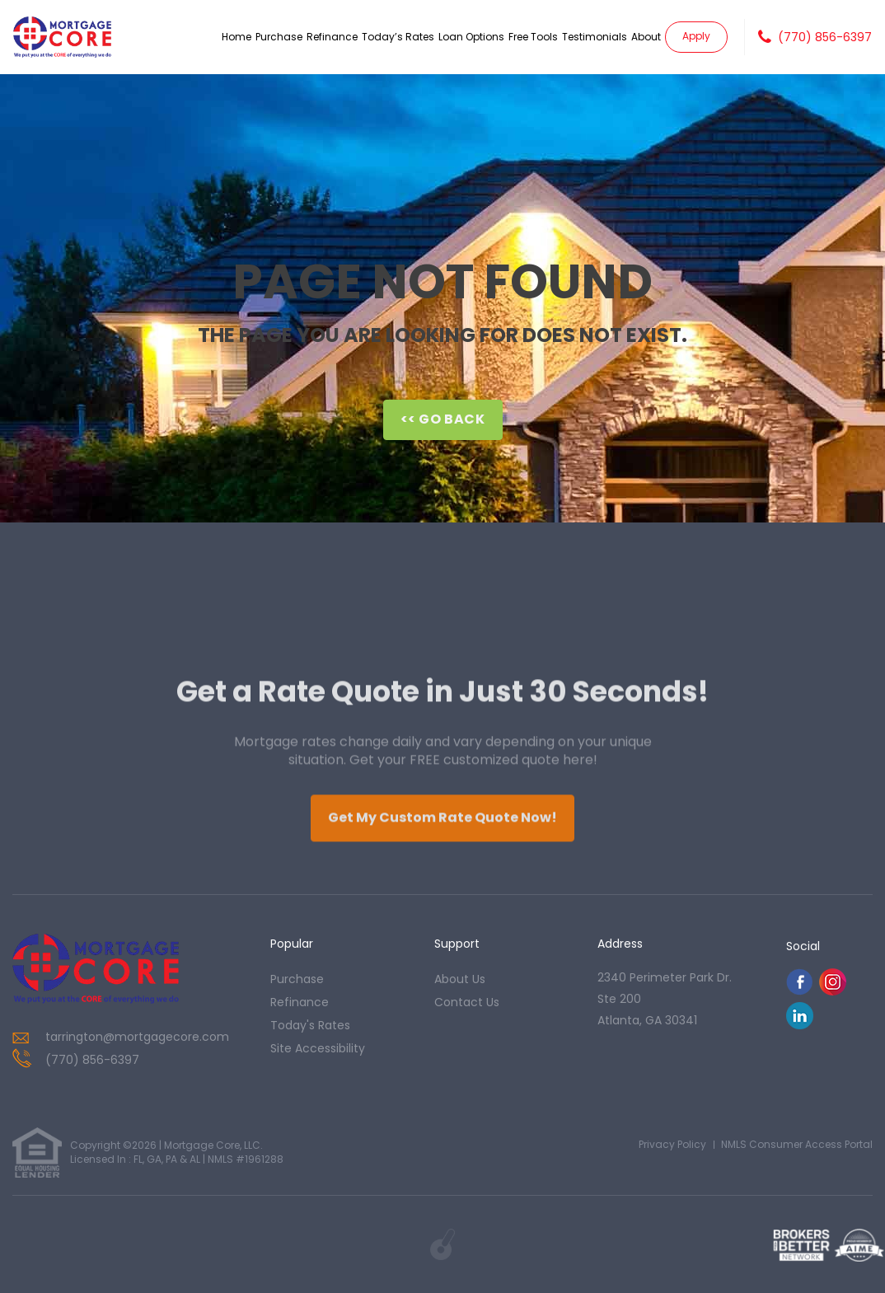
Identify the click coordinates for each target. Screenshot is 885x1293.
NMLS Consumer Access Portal (797, 1144)
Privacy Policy (672, 1144)
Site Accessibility (317, 1048)
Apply (696, 36)
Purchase (278, 37)
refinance (299, 1002)
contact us (466, 1002)
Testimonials (594, 37)
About (646, 37)
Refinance (332, 37)
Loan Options (471, 37)
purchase (297, 979)
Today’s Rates (398, 37)
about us (459, 979)
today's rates (310, 1025)
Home (236, 37)
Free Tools (533, 37)
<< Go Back (442, 419)
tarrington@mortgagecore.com (137, 1036)
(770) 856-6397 (825, 37)
